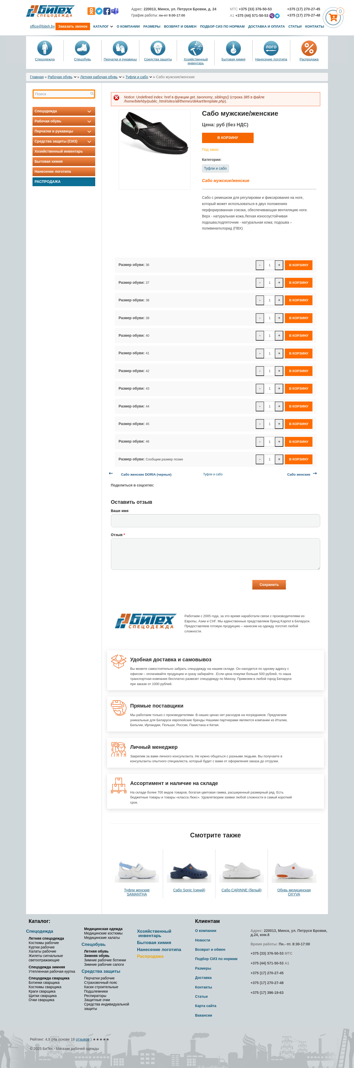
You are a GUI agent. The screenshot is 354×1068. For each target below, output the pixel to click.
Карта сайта (205, 1006)
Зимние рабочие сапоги (104, 964)
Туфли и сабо (136, 77)
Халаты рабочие (42, 951)
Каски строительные (101, 987)
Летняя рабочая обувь (99, 77)
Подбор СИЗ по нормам (222, 26)
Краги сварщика (42, 991)
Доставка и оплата (267, 26)
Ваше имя (119, 511)
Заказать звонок (72, 26)
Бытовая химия (234, 59)
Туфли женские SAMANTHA (137, 892)
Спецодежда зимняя (47, 967)
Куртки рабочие (42, 947)
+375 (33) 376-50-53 (267, 953)
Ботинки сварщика (44, 982)
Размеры (151, 26)
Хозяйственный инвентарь (196, 61)
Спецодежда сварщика (49, 978)
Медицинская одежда (103, 929)
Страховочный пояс (100, 982)
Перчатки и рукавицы (120, 59)
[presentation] (150, 585)
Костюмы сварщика (45, 987)
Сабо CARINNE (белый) (242, 890)
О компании (128, 26)
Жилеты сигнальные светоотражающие (46, 958)
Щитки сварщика (43, 996)
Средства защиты (158, 59)
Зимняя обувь (96, 956)
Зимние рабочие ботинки (105, 960)
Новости (202, 940)
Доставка (203, 978)
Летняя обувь (96, 951)
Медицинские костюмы (103, 933)
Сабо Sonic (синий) (189, 890)
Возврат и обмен (180, 26)
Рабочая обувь (60, 77)
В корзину (228, 138)
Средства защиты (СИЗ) (64, 141)
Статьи (295, 26)
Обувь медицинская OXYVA (294, 892)
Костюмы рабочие (44, 943)
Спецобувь (82, 59)
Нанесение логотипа (271, 59)
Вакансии (203, 1015)
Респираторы (95, 996)
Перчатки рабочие (99, 978)
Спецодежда (45, 59)
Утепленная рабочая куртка (52, 971)
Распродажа (309, 59)
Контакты (314, 26)
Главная (37, 77)
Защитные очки (97, 1000)
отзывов (83, 1039)
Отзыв (118, 535)
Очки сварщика (41, 1000)
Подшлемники (96, 991)
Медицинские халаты (102, 938)
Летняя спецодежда (46, 938)
